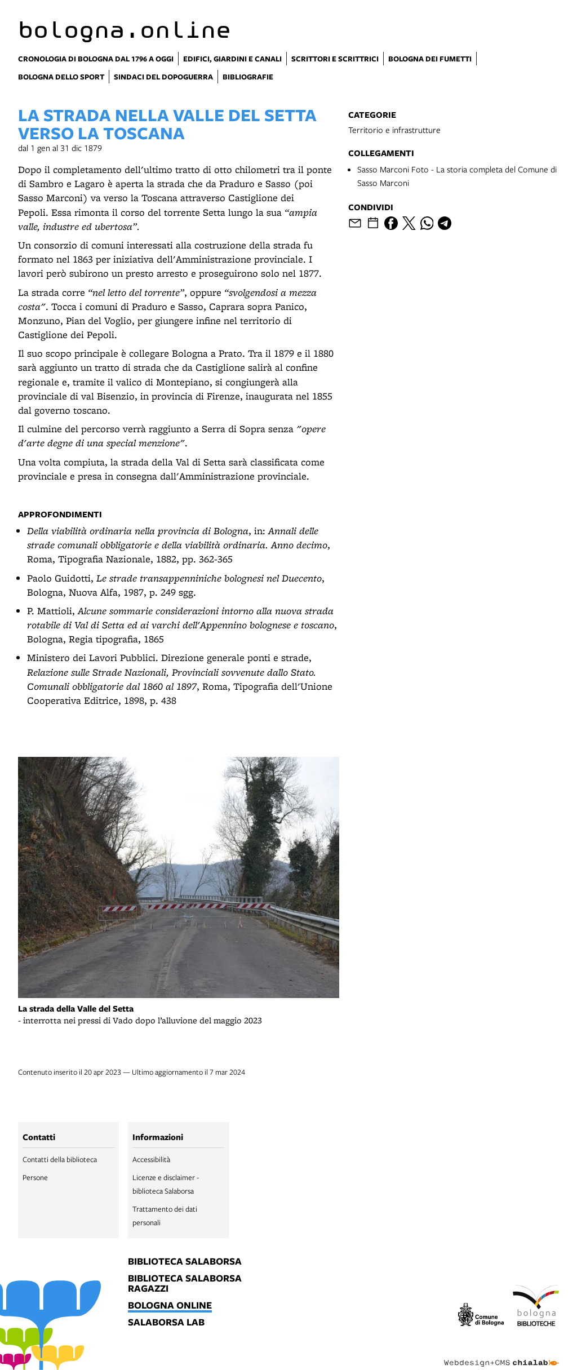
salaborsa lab (166, 1322)
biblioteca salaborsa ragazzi (185, 1283)
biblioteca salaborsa (185, 1261)
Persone (35, 1177)
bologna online (170, 1305)
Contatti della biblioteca (60, 1159)
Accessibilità (151, 1159)
